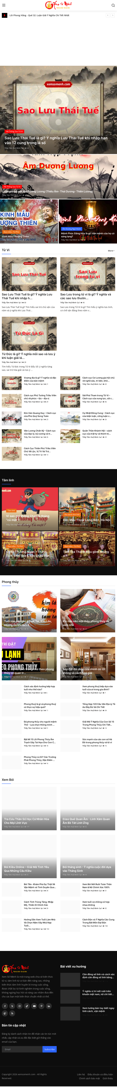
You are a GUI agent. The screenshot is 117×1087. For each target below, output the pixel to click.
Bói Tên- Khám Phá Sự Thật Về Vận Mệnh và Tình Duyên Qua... (40, 886)
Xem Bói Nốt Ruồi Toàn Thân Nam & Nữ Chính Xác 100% (97, 886)
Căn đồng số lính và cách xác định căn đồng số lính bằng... (98, 976)
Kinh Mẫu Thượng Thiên (16, 236)
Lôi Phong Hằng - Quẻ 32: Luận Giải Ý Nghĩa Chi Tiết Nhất (39, 15)
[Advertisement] (58, 40)
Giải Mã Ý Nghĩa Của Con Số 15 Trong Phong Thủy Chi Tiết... (98, 724)
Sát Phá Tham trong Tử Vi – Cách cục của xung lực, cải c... (97, 397)
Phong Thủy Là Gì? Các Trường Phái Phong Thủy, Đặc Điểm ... (40, 759)
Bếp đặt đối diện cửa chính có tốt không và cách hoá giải (84, 671)
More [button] (110, 250)
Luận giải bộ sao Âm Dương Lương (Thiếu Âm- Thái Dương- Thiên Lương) (50, 191)
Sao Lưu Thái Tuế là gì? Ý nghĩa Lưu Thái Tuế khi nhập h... (28, 296)
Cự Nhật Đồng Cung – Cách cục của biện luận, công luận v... (98, 415)
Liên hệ (81, 1074)
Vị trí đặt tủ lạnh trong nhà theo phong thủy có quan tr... (29, 671)
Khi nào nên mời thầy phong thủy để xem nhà (86, 623)
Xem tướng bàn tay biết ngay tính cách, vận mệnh (98, 1010)
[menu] (4, 5)
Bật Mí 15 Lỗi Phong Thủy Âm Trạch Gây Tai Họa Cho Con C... (40, 741)
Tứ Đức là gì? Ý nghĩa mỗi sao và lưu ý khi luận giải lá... (28, 356)
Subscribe (49, 1049)
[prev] (108, 15)
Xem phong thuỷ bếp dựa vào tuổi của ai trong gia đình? (97, 688)
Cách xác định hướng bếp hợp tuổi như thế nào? (39, 688)
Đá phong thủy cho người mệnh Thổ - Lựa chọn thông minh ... (40, 724)
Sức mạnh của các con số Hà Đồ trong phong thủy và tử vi (97, 741)
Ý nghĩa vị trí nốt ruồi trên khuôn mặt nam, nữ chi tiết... (98, 993)
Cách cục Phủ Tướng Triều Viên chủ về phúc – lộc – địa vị (40, 397)
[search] (113, 5)
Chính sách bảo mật (89, 1078)
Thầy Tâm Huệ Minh (13, 148)
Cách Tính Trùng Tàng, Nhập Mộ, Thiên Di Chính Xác (38, 904)
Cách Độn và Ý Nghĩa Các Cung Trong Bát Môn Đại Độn (98, 921)
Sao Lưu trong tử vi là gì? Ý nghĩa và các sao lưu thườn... (86, 296)
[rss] (12, 1014)
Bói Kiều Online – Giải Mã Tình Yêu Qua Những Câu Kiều (26, 869)
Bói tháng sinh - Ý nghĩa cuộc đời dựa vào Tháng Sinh (87, 869)
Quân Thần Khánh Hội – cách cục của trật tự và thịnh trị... (97, 433)
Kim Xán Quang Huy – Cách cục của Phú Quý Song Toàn (40, 415)
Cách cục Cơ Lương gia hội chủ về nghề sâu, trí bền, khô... (98, 380)
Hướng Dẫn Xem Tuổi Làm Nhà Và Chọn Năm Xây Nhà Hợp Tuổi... (39, 923)
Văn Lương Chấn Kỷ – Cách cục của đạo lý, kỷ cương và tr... (40, 433)
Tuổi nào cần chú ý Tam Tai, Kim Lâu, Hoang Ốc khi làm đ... (28, 623)
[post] (58, 110)
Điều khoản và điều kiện (100, 1074)
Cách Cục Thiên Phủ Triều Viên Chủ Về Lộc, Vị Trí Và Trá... (40, 450)
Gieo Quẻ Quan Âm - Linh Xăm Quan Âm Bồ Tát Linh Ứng (86, 821)
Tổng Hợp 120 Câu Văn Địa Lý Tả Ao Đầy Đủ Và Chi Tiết (98, 706)
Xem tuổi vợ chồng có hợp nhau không (96, 904)
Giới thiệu (108, 1078)
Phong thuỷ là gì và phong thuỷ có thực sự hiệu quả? (40, 706)
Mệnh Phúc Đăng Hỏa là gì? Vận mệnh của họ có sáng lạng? (87, 234)
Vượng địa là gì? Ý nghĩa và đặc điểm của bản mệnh (40, 380)
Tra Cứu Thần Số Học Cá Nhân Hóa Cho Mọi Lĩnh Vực (26, 821)
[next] (113, 15)
